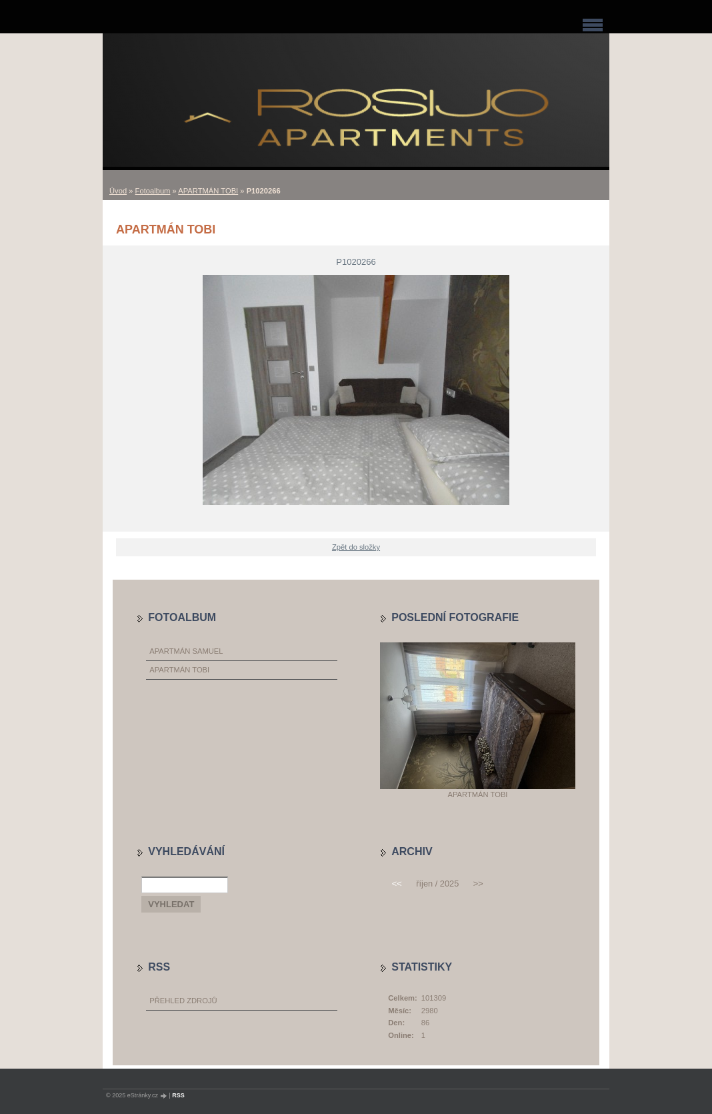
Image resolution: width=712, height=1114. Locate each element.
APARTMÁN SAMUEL (186, 651)
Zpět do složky (356, 547)
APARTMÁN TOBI (208, 191)
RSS (178, 1095)
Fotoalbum (153, 191)
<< (397, 884)
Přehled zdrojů (183, 1001)
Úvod (118, 191)
